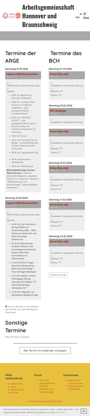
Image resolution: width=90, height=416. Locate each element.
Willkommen (16, 383)
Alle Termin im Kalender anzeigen (45, 350)
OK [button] (83, 411)
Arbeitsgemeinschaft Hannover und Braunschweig (48, 16)
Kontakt (14, 392)
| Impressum (42, 401)
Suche (13, 386)
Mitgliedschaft (17, 389)
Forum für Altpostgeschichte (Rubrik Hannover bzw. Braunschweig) (47, 386)
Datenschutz (56, 401)
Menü (86, 16)
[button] (23, 131)
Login (79, 16)
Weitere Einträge (58, 274)
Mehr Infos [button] (60, 412)
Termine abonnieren (16, 306)
